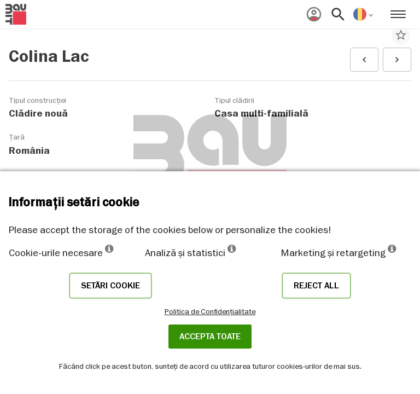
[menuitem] (314, 14)
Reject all (316, 285)
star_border (400, 35)
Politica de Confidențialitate (210, 311)
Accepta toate (210, 336)
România (29, 150)
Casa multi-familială (261, 113)
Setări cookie (110, 285)
